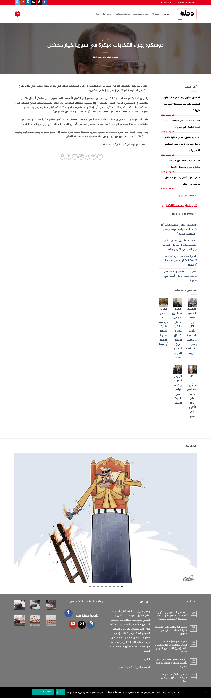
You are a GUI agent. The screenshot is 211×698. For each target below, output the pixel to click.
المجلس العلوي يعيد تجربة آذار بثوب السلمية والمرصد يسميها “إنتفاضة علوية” (181, 104)
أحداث (165, 13)
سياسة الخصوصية (43, 692)
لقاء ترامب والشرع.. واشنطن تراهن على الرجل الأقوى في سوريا (180, 276)
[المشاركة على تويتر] (94, 157)
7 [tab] (98, 586)
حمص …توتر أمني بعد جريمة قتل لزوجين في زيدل (174, 678)
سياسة (101, 39)
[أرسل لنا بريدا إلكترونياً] (33, 2)
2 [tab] (118, 586)
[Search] (17, 14)
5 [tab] (106, 586)
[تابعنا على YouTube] (22, 2)
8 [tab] (94, 586)
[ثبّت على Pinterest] (81, 157)
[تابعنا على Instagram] (91, 625)
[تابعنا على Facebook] (44, 2)
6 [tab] (102, 586)
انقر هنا (145, 659)
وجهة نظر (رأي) (103, 13)
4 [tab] (110, 586)
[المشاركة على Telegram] (62, 157)
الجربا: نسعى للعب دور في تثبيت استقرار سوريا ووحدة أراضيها (181, 260)
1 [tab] (122, 586)
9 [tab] (90, 586)
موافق (60, 692)
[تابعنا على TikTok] (39, 2)
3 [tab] (114, 586)
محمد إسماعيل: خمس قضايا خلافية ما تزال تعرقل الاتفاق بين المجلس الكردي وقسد (181, 144)
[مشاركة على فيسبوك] (100, 157)
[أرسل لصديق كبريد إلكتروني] (87, 157)
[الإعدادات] (206, 693)
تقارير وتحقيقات (141, 13)
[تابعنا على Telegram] (17, 2)
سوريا (155, 13)
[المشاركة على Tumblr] (68, 157)
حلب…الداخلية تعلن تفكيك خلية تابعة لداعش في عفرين (171, 630)
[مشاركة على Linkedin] (75, 157)
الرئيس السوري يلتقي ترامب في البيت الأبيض (178, 389)
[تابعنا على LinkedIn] (28, 2)
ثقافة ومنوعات (122, 13)
